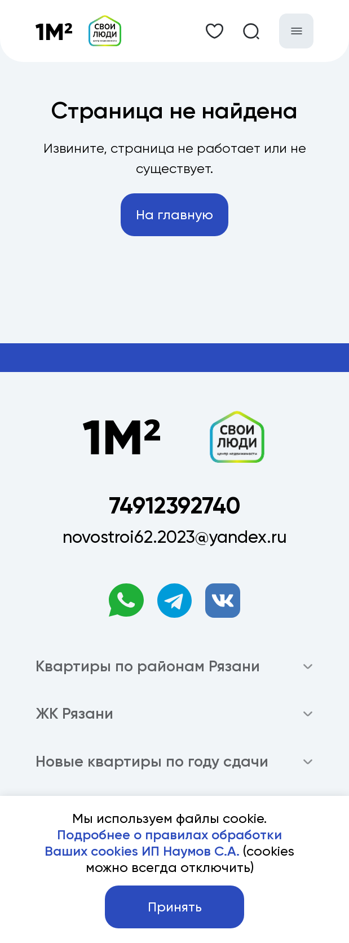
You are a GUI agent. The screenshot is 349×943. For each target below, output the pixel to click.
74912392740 (174, 506)
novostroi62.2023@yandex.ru (175, 536)
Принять (175, 907)
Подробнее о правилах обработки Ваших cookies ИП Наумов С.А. (163, 843)
